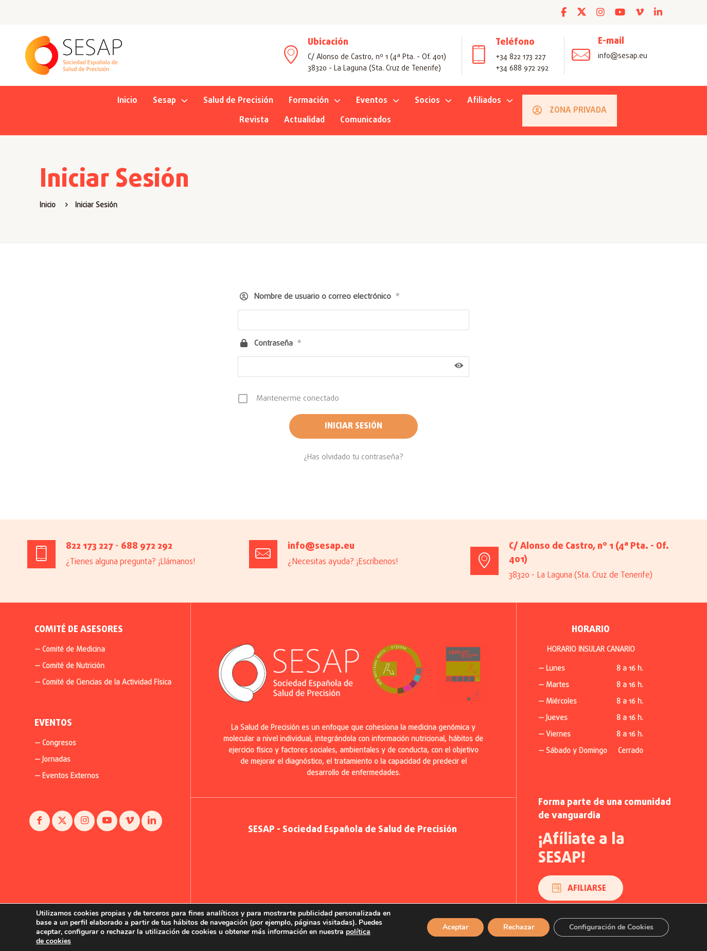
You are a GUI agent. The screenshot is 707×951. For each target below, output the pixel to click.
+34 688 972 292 (522, 68)
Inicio (48, 205)
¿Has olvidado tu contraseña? (353, 457)
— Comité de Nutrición (69, 666)
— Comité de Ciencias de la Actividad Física (102, 682)
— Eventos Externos (66, 776)
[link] (398, 670)
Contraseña (278, 344)
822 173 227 (89, 546)
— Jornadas (52, 760)
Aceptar (448, 927)
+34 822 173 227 (520, 57)
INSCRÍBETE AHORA (312, 12)
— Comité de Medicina (69, 649)
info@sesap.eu (622, 56)
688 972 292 (146, 546)
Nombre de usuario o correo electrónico (327, 297)
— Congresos (55, 743)
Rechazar (513, 927)
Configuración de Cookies (608, 927)
